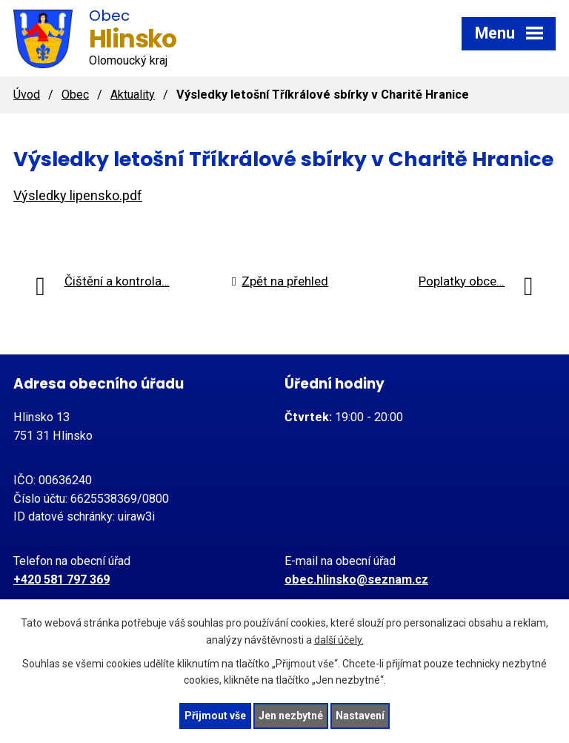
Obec (75, 94)
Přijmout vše (215, 715)
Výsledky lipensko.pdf (77, 195)
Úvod (26, 94)
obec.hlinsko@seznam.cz (356, 579)
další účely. (339, 640)
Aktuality (132, 94)
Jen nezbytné (291, 715)
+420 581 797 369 (61, 579)
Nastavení (360, 715)
